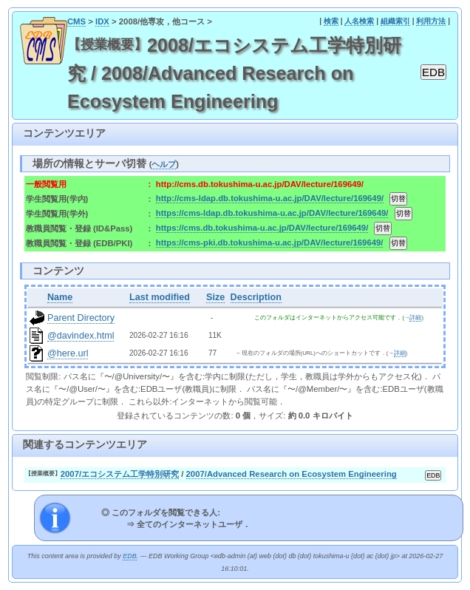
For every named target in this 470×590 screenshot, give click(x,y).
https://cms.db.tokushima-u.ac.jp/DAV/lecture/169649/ (262, 227)
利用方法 (431, 21)
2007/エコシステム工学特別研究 (120, 473)
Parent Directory (81, 318)
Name (59, 297)
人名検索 (359, 21)
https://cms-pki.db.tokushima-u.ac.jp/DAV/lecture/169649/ (270, 242)
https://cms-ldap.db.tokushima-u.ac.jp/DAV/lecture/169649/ (272, 212)
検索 (331, 21)
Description (256, 297)
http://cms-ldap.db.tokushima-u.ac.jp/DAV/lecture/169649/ (270, 198)
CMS (76, 21)
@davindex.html (81, 335)
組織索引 (395, 21)
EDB (129, 556)
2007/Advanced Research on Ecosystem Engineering (291, 473)
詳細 (415, 317)
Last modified (159, 297)
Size (215, 297)
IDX (102, 21)
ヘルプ (163, 164)
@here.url (68, 353)
